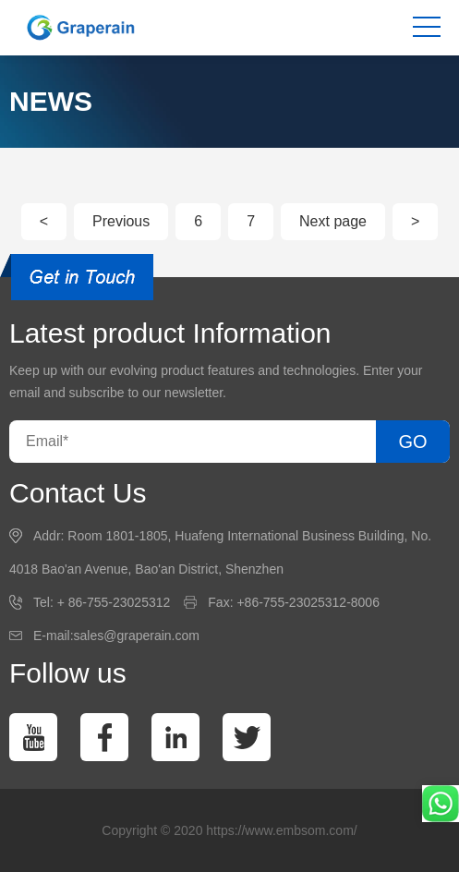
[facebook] (104, 737)
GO (412, 441)
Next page (333, 221)
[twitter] (247, 737)
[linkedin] (175, 737)
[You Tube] (33, 737)
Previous (121, 221)
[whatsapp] (440, 803)
